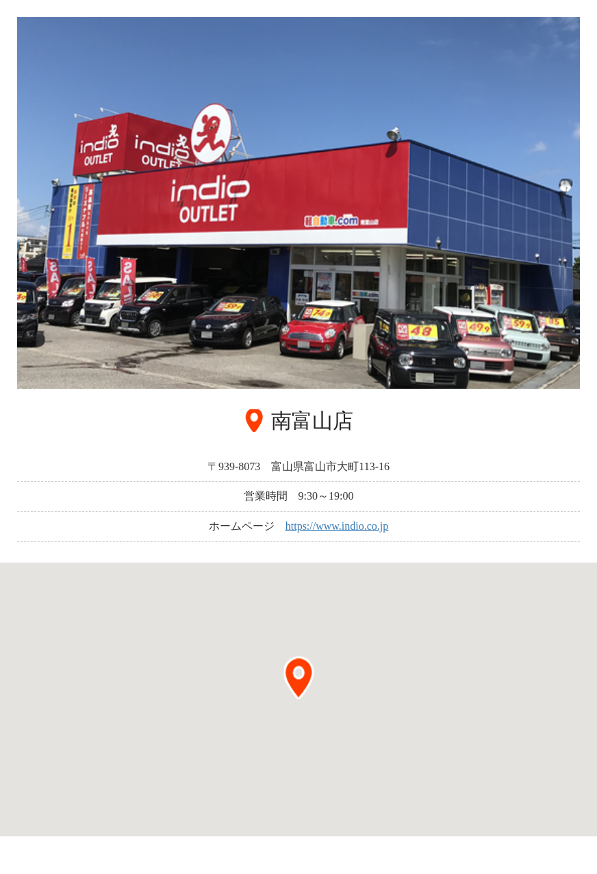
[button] (298, 677)
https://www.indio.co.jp (337, 526)
